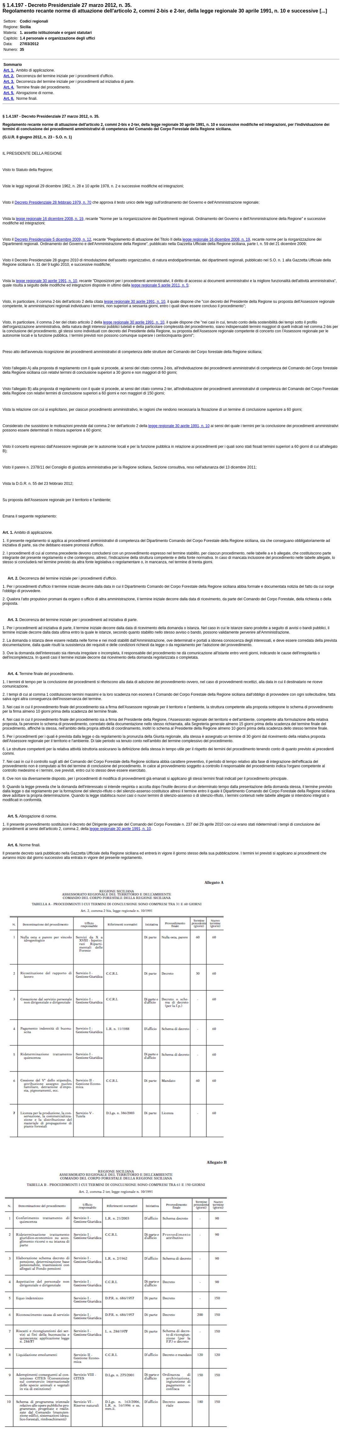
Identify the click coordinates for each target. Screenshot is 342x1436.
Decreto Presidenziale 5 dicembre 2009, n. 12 (52, 239)
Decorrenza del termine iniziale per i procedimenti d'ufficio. (67, 578)
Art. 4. (10, 674)
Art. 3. (10, 620)
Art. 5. (10, 816)
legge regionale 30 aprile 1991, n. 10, (47, 281)
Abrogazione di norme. (37, 816)
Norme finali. (29, 845)
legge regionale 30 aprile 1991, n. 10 (179, 426)
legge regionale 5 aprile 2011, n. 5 (159, 285)
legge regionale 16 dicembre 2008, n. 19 (216, 239)
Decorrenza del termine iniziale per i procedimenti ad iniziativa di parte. (78, 620)
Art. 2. (10, 578)
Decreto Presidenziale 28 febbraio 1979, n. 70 (52, 202)
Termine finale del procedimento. (46, 674)
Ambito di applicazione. (33, 532)
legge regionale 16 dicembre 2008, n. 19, (50, 219)
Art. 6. (10, 845)
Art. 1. (8, 532)
